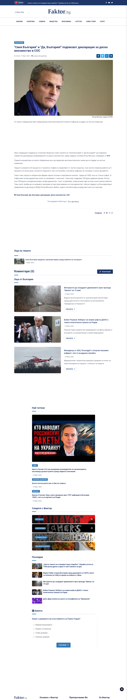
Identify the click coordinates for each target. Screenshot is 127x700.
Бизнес (36, 491)
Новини (42, 21)
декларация (45, 195)
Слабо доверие (40, 633)
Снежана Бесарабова (39, 56)
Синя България (22, 195)
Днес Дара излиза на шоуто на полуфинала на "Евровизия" (66, 599)
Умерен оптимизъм (42, 629)
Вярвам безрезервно (42, 625)
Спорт (102, 21)
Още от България (23, 279)
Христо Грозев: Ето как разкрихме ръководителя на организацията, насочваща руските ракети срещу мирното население (59, 470)
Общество (53, 21)
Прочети (70, 309)
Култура (78, 21)
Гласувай (63, 645)
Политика (31, 21)
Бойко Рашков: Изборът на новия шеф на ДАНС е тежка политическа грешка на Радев (65, 591)
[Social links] (106, 2)
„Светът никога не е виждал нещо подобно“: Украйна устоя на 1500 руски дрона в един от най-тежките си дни (68, 565)
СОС (68, 195)
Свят (35, 465)
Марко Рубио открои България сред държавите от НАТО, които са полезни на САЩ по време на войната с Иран (68, 574)
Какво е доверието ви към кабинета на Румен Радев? (56, 619)
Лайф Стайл (91, 21)
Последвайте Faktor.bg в (63, 201)
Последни (37, 557)
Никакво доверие (41, 637)
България (36, 195)
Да (30, 195)
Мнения (19, 21)
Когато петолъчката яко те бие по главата (49, 483)
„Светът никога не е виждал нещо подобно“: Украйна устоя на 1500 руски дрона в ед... (49, 3)
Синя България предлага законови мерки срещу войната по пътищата (53, 260)
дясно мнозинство (58, 195)
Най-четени (38, 408)
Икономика (66, 21)
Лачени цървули (40, 479)
